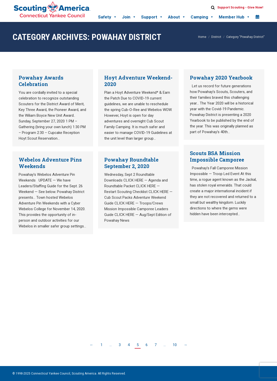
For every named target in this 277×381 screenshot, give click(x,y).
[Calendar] (257, 17)
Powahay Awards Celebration (41, 80)
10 (175, 345)
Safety (107, 17)
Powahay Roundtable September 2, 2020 (131, 162)
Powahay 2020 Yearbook (221, 77)
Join (129, 17)
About (177, 17)
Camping (202, 17)
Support (152, 17)
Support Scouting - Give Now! (240, 7)
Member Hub (234, 17)
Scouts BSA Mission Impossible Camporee (217, 156)
